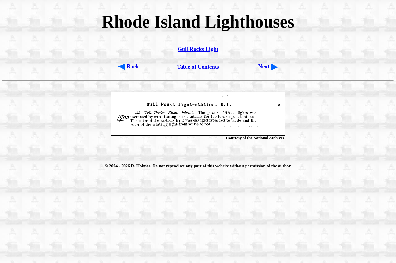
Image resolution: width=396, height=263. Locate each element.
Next (263, 66)
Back (133, 66)
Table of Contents (198, 67)
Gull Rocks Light (198, 49)
